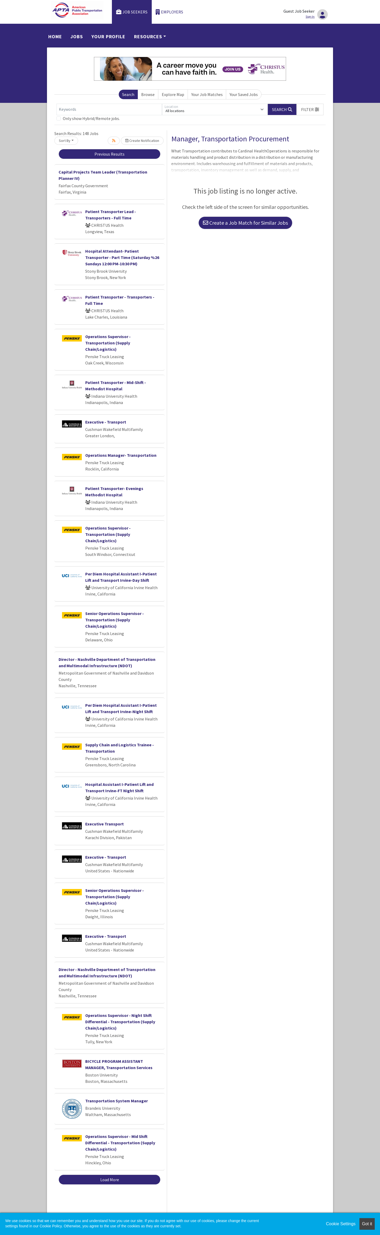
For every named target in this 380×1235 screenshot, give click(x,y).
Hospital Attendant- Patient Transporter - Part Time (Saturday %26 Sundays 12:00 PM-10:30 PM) (122, 257)
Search (128, 94)
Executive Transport (104, 823)
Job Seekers (132, 12)
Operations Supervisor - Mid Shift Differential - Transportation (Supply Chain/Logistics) (120, 1143)
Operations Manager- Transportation (120, 455)
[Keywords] (109, 109)
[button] (310, 109)
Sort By (64, 140)
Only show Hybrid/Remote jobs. (91, 118)
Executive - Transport (105, 422)
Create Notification (142, 140)
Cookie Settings (340, 1224)
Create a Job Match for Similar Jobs (245, 222)
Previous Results (109, 154)
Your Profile (108, 36)
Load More (109, 1179)
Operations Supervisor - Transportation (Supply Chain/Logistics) (108, 343)
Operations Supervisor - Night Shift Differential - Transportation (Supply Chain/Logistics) (120, 1022)
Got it (367, 1224)
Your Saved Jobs (244, 94)
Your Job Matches (207, 94)
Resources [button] (148, 36)
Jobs (76, 36)
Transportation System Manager (116, 1100)
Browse (148, 94)
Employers (169, 12)
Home (55, 36)
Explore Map (173, 94)
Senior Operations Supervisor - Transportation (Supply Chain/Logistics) (114, 620)
